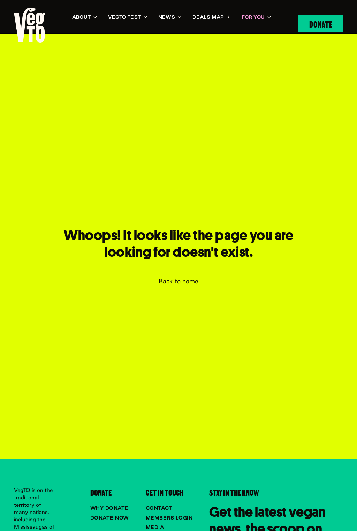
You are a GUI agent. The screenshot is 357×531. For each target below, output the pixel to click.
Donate (321, 24)
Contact (159, 508)
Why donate (109, 508)
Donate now (109, 518)
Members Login (169, 518)
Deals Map (208, 17)
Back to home (178, 281)
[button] (84, 17)
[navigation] (29, 25)
